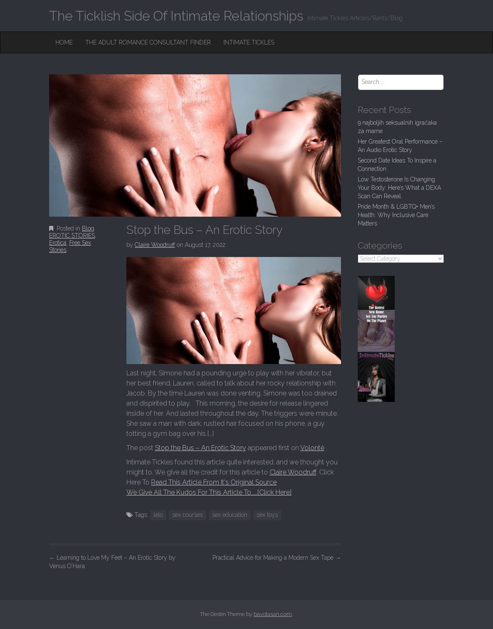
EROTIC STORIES (72, 235)
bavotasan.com (273, 614)
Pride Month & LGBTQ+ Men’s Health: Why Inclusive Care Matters (396, 215)
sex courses (187, 514)
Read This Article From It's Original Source (214, 482)
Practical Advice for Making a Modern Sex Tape (276, 557)
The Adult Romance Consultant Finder (148, 42)
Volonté (312, 448)
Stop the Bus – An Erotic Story (200, 448)
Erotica (57, 242)
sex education (229, 514)
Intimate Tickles (248, 42)
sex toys (267, 514)
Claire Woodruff (155, 244)
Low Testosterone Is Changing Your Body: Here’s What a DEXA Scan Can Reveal (399, 187)
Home (64, 42)
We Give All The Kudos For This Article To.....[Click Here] (208, 492)
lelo (158, 514)
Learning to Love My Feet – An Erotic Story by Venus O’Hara (112, 561)
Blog (88, 228)
